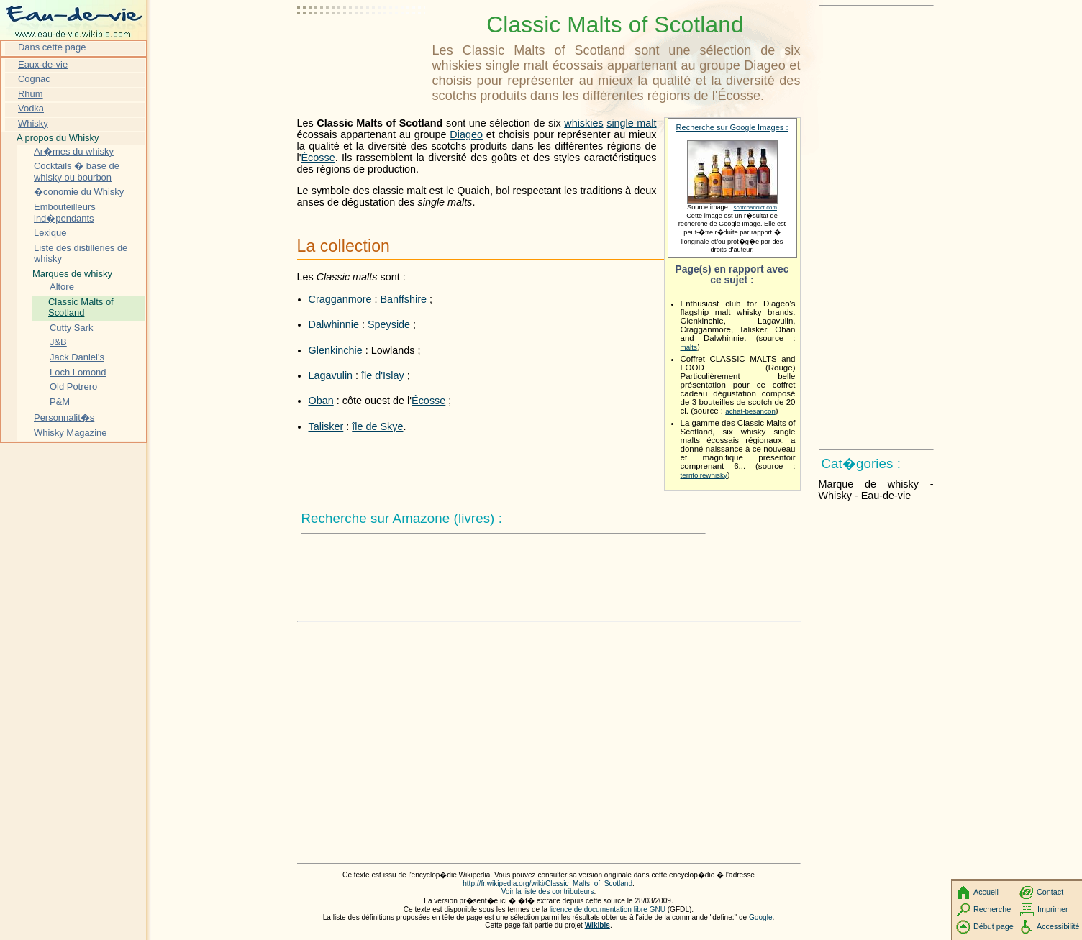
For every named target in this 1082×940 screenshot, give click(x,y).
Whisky (33, 123)
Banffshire (404, 299)
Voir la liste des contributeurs (547, 891)
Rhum (30, 93)
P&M (60, 401)
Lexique (50, 232)
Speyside (389, 324)
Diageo (466, 134)
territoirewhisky (704, 475)
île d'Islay (382, 375)
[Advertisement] (362, 46)
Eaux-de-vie (43, 64)
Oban (321, 400)
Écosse (318, 157)
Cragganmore (340, 299)
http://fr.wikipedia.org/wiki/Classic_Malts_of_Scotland (547, 883)
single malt (631, 123)
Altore (62, 286)
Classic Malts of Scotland (81, 307)
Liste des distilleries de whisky (80, 253)
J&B (58, 342)
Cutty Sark (71, 327)
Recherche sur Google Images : (732, 127)
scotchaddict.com (754, 207)
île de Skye (377, 426)
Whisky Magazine (70, 432)
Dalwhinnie (334, 324)
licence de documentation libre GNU (609, 909)
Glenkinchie (336, 350)
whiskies (583, 123)
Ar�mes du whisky (74, 151)
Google (761, 917)
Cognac (34, 78)
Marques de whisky (72, 273)
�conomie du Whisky (79, 191)
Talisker (326, 426)
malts (689, 347)
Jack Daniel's (77, 357)
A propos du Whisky (58, 137)
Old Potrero (73, 386)
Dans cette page (52, 47)
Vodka (31, 108)
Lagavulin (331, 375)
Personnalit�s (64, 417)
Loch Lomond (78, 372)
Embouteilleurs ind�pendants (65, 212)
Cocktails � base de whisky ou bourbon (76, 171)
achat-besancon (750, 411)
